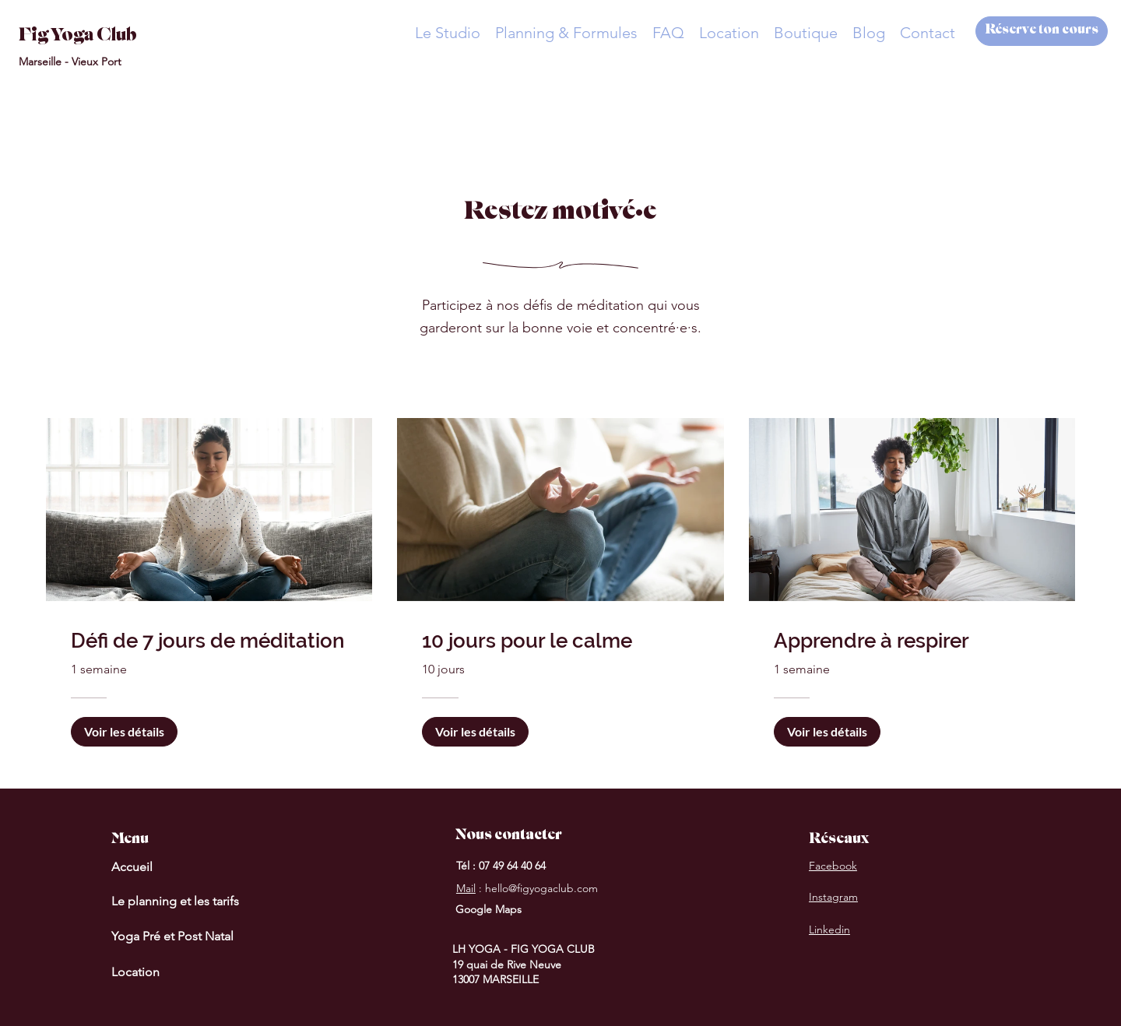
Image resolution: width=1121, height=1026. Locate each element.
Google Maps (488, 909)
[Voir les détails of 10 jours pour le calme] (475, 732)
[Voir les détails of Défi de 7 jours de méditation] (124, 732)
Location (135, 972)
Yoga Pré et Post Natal (172, 936)
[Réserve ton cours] (1041, 31)
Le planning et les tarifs (175, 901)
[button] (447, 32)
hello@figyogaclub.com (541, 888)
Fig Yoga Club (78, 36)
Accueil (132, 866)
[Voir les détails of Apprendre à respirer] (827, 732)
